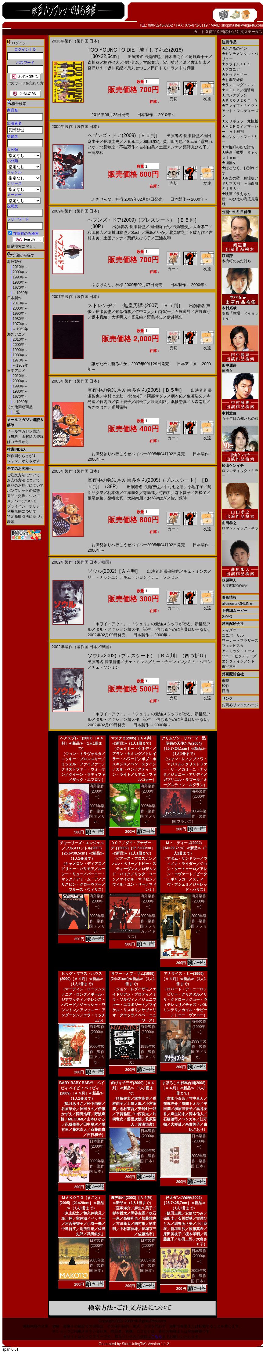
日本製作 (14, 298)
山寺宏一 (163, 311)
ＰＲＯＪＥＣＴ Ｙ (240, 100)
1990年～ (20, 277)
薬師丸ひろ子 (195, 147)
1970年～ (20, 287)
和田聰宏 (151, 141)
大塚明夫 (119, 317)
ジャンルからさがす (23, 461)
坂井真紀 (115, 68)
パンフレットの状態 (23, 490)
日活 (225, 691)
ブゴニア (231, 69)
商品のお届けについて (25, 485)
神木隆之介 (175, 56)
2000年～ (20, 272)
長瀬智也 (153, 56)
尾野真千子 (198, 56)
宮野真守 (203, 311)
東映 (225, 680)
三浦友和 (95, 152)
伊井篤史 (175, 317)
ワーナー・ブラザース (240, 640)
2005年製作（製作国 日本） (97, 1265)
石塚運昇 (183, 311)
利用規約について (21, 511)
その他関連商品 (20, 407)
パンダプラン (234, 95)
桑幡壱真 (179, 401)
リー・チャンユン (103, 577)
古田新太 (199, 62)
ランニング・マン (238, 85)
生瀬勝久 (195, 396)
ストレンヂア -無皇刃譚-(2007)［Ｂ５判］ (135, 305)
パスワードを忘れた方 (25, 83)
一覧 (16, 412)
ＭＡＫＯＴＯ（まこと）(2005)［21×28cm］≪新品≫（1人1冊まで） (81, 1203)
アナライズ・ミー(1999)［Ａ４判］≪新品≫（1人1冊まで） (183, 978)
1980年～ (20, 282)
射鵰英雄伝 (232, 80)
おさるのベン (234, 48)
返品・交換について (23, 496)
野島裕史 (155, 317)
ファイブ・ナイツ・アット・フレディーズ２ (240, 110)
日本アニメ (16, 370)
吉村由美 (147, 147)
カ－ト (200, 32)
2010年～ (20, 267)
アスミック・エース (238, 651)
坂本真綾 (99, 317)
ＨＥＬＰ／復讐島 (238, 90)
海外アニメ (16, 334)
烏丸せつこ (137, 68)
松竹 (225, 686)
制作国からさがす (21, 456)
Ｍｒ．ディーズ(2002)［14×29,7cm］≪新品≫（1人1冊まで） (183, 848)
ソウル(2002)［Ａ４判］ (114, 571)
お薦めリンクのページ (240, 705)
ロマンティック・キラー (240, 468)
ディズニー (231, 630)
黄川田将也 (173, 141)
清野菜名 (131, 62)
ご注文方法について (23, 475)
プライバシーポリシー (25, 506)
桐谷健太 (111, 62)
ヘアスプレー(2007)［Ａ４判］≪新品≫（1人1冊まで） (82, 743)
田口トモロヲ (163, 68)
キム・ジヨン (135, 577)
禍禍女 (229, 163)
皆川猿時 (171, 62)
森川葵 (93, 62)
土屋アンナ (169, 147)
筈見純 (137, 317)
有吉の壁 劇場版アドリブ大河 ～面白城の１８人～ (240, 183)
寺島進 (149, 492)
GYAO (227, 617)
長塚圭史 (111, 141)
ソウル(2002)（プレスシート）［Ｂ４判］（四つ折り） (148, 655)
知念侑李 (123, 311)
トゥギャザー (234, 74)
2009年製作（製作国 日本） (97, 1166)
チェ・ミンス (195, 571)
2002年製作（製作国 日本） (199, 1276)
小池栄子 (135, 396)
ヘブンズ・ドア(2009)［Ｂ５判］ (124, 135)
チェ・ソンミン (165, 577)
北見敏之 (107, 147)
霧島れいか (155, 232)
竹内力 (105, 401)
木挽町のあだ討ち (238, 147)
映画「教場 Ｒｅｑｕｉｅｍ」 (240, 311)
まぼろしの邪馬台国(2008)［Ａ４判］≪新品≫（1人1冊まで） (183, 1088)
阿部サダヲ (157, 396)
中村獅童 (187, 68)
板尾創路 (159, 401)
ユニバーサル (233, 635)
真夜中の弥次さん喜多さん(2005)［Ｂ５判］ (136, 390)
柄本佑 (177, 396)
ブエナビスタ (233, 646)
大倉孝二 (131, 141)
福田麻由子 (159, 226)
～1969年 (20, 293)
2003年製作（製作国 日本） (148, 1265)
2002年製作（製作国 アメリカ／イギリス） (141, 926)
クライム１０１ (236, 64)
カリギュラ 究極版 (240, 121)
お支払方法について (23, 480)
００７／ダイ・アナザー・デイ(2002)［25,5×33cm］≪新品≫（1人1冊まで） (133, 848)
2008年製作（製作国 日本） (199, 1161)
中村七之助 (113, 396)
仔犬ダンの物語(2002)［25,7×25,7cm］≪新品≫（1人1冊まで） (183, 1203)
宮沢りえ (95, 68)
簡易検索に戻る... (21, 246)
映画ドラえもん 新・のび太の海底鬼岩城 (240, 199)
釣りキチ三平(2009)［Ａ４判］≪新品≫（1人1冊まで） (133, 1088)
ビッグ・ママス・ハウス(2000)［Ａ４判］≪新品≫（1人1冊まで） (82, 978)
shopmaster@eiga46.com (242, 25)
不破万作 (127, 147)
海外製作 (14, 262)
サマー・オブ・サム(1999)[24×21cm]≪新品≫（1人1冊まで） (132, 978)
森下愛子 (123, 401)
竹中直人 (143, 311)
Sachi (192, 141)
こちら (156, 1336)
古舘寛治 (151, 62)
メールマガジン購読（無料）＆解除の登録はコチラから (25, 436)
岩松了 (141, 401)
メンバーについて (21, 501)
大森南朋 (199, 401)
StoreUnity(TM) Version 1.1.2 (145, 1344)
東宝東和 (229, 666)
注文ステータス (249, 32)
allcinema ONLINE (237, 603)
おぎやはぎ (97, 407)
